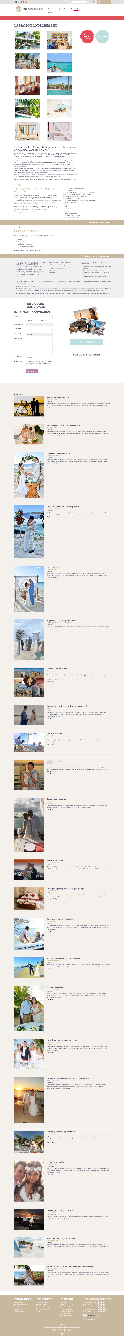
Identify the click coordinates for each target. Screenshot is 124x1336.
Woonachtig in (18, 333)
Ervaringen (63, 1302)
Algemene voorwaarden (66, 1311)
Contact (50, 12)
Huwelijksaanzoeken (42, 1309)
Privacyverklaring (65, 1313)
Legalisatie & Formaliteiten (44, 1308)
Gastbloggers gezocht (66, 1315)
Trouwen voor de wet (42, 1302)
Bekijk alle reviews (89, 1319)
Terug (18, 18)
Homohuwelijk (40, 1306)
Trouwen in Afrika (18, 1308)
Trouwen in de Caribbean (20, 1304)
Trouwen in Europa (18, 1306)
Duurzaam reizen (64, 1308)
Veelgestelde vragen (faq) (67, 1306)
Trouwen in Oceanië (18, 1311)
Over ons (86, 9)
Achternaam (42, 320)
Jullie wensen (18, 338)
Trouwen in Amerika (18, 1302)
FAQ (100, 9)
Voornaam (29, 320)
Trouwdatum (18, 356)
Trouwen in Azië (17, 1309)
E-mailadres (18, 329)
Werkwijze (58, 9)
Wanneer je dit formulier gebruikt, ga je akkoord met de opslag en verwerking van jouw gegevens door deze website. (39, 363)
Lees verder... (50, 410)
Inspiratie (92, 1)
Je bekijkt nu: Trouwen (104, 1)
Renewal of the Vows (42, 1304)
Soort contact (18, 324)
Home (50, 9)
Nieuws (94, 9)
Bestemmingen (76, 9)
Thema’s (66, 9)
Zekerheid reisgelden (66, 1309)
